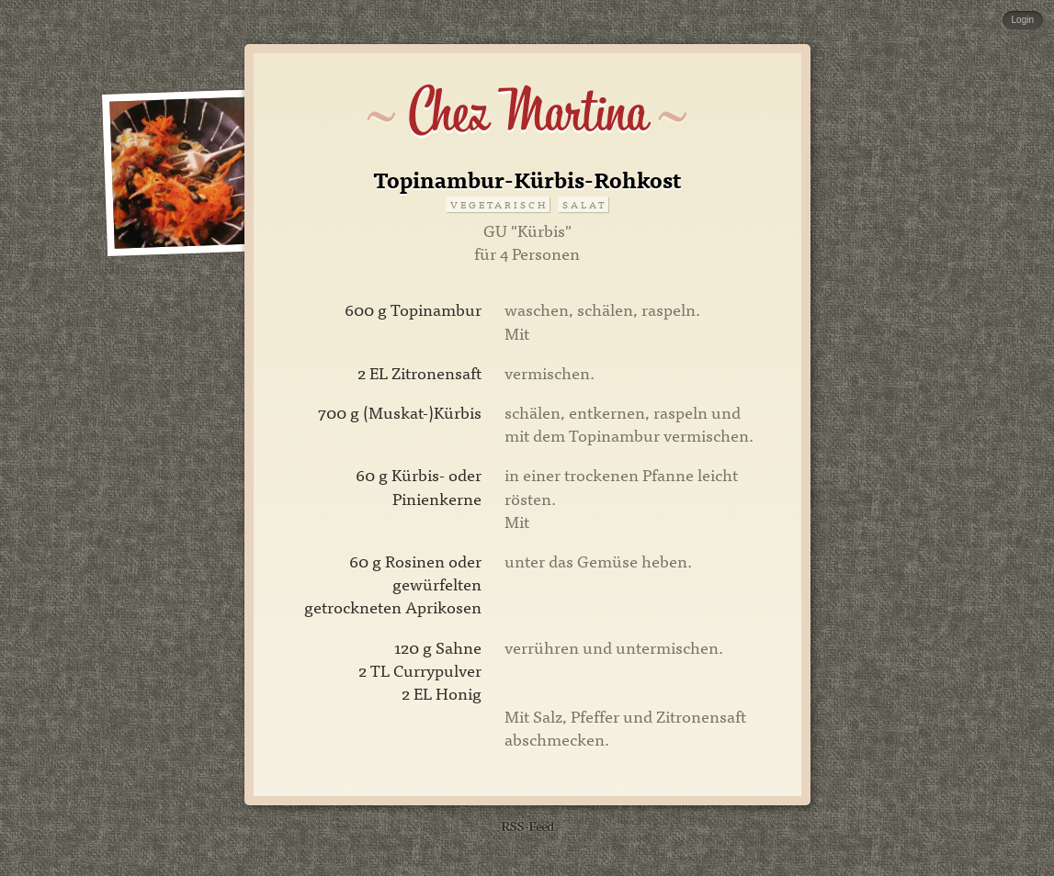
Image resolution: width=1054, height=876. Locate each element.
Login (1023, 20)
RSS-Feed (527, 825)
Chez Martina (527, 112)
